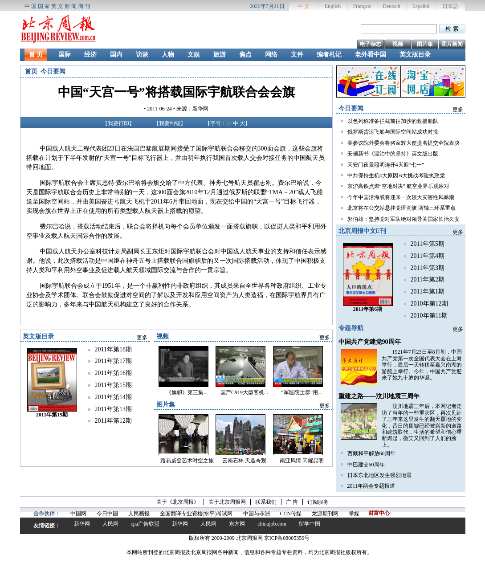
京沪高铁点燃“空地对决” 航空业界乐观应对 (398, 186)
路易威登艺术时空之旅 (187, 460)
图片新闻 (452, 44)
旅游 (219, 54)
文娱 (193, 54)
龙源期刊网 (325, 513)
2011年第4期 (427, 256)
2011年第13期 (113, 409)
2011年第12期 (113, 420)
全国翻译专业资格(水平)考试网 (196, 513)
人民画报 (139, 513)
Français (362, 6)
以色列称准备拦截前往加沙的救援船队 (392, 121)
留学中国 (309, 524)
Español (421, 6)
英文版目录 (415, 54)
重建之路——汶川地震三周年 (379, 396)
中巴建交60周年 (366, 464)
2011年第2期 (427, 279)
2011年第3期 (427, 268)
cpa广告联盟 (145, 524)
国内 (116, 54)
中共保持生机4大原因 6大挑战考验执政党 (396, 175)
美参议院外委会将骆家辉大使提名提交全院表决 (403, 143)
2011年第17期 (113, 361)
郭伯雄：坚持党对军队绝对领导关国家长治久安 (403, 219)
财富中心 (379, 513)
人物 (168, 54)
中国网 (78, 513)
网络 (271, 54)
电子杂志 (370, 44)
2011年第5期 (427, 244)
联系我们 (266, 502)
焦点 (245, 54)
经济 (90, 54)
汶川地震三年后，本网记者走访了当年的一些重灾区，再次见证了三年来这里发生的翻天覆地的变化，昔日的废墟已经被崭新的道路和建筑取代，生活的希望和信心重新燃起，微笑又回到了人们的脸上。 (422, 425)
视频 (397, 44)
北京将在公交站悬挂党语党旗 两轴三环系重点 (401, 208)
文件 (297, 54)
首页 (31, 71)
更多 (457, 109)
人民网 (110, 524)
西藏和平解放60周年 (371, 453)
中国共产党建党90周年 (369, 342)
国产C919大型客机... (244, 392)
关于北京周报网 (227, 502)
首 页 (36, 54)
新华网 (82, 524)
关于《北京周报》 (177, 502)
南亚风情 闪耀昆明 (302, 460)
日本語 (450, 6)
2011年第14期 (113, 397)
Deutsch (391, 6)
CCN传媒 (291, 513)
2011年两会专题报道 (371, 486)
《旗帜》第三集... (187, 392)
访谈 (142, 54)
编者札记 (329, 54)
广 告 (292, 502)
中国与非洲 (256, 513)
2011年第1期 (427, 291)
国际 (64, 54)
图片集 (425, 44)
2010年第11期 (429, 315)
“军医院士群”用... (301, 392)
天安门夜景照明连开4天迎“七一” (385, 165)
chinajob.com (271, 524)
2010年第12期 (429, 303)
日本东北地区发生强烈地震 (379, 475)
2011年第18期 (113, 349)
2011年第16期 (113, 373)
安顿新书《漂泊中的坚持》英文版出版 (392, 154)
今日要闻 (53, 71)
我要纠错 (169, 123)
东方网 (237, 524)
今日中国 (107, 513)
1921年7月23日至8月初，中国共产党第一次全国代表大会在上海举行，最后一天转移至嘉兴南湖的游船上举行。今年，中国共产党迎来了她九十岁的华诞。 (422, 365)
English (333, 6)
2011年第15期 (113, 385)
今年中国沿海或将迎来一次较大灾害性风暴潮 (400, 197)
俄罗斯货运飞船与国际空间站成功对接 (392, 132)
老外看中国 (370, 54)
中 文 (304, 6)
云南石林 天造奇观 (244, 460)
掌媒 (354, 513)
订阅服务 (318, 502)
